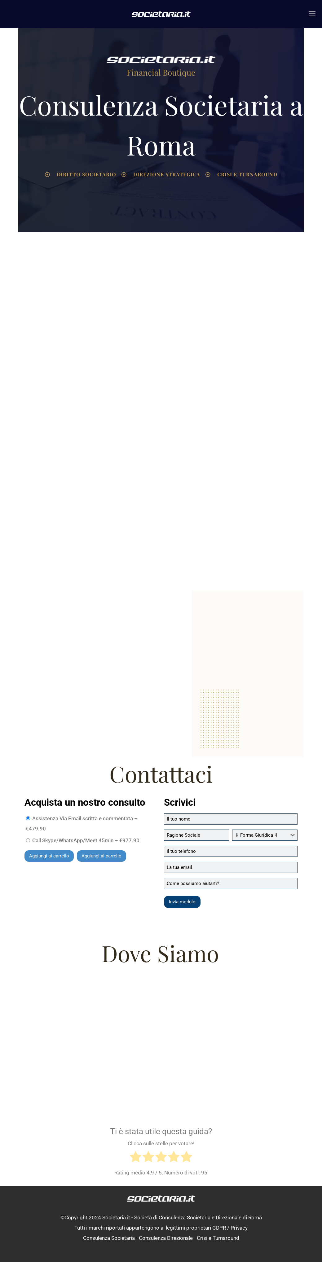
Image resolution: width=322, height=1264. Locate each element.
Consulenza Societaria (109, 1240)
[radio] (135, 1160)
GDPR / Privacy (230, 1230)
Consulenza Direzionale (166, 1240)
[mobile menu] (312, 14)
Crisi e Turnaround (218, 1240)
